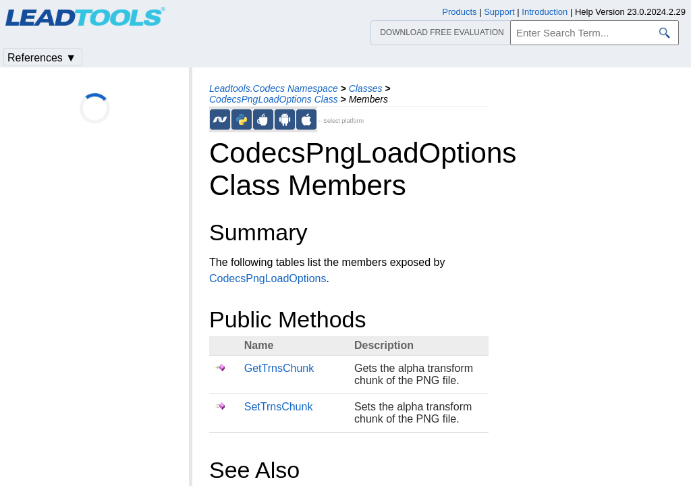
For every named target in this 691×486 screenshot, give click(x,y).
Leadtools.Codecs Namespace (273, 88)
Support (499, 12)
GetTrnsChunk (279, 368)
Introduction (545, 12)
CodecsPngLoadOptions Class (273, 99)
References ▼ (41, 57)
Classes (366, 88)
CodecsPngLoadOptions (267, 278)
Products (459, 12)
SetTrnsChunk (278, 406)
